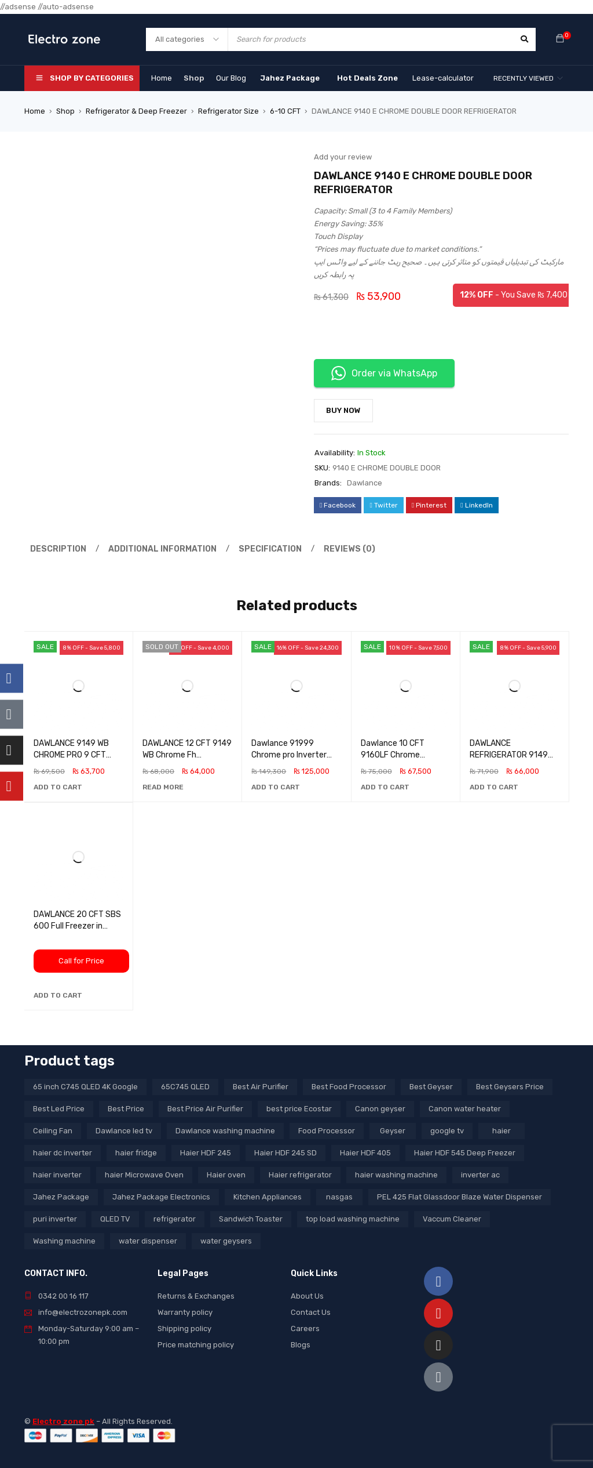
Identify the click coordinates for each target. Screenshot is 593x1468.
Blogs (300, 1344)
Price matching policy (196, 1344)
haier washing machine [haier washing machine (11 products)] (396, 1174)
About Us (307, 1296)
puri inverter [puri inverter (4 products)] (55, 1219)
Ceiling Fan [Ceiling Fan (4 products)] (52, 1130)
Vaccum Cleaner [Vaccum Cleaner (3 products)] (452, 1219)
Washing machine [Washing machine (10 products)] (64, 1241)
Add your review (343, 157)
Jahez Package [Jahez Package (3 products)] (61, 1196)
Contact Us (311, 1312)
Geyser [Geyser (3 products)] (392, 1130)
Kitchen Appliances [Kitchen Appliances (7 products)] (267, 1196)
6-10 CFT (285, 111)
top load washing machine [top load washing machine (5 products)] (353, 1219)
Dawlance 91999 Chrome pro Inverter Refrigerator (289, 754)
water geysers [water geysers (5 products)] (226, 1241)
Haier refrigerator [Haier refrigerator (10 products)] (300, 1174)
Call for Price (81, 960)
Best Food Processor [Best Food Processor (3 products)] (349, 1086)
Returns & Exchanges (196, 1296)
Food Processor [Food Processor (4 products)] (326, 1130)
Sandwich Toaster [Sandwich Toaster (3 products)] (251, 1219)
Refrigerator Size (228, 111)
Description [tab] (56, 549)
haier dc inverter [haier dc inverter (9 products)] (62, 1152)
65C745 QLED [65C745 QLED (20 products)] (185, 1086)
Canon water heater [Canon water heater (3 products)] (465, 1108)
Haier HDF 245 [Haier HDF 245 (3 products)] (205, 1152)
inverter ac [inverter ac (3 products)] (480, 1174)
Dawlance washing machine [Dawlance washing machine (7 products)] (225, 1130)
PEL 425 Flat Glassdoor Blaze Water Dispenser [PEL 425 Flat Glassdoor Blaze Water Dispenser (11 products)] (459, 1196)
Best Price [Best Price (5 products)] (126, 1108)
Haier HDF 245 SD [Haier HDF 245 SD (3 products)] (285, 1152)
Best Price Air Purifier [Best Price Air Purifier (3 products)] (205, 1108)
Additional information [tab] (155, 549)
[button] (58, 787)
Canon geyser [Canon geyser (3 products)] (380, 1108)
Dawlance (364, 483)
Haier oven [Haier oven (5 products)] (226, 1174)
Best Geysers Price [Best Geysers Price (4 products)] (510, 1086)
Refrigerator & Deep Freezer (136, 111)
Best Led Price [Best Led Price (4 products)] (59, 1108)
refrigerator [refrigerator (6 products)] (174, 1219)
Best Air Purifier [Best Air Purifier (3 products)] (260, 1086)
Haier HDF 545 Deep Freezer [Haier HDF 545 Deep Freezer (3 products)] (464, 1152)
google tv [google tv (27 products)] (447, 1130)
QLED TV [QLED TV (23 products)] (115, 1219)
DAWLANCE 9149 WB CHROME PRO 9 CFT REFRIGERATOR (71, 754)
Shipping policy (184, 1328)
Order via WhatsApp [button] (384, 373)
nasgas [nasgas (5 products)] (339, 1196)
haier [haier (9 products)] (501, 1130)
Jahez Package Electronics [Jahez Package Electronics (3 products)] (161, 1196)
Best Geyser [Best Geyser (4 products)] (431, 1086)
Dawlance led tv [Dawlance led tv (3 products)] (124, 1130)
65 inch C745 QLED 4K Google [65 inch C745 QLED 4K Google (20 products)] (85, 1086)
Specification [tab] (257, 549)
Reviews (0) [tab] (332, 549)
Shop (65, 111)
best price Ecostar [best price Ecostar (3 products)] (299, 1108)
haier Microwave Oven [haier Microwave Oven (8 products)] (144, 1174)
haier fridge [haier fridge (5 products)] (136, 1152)
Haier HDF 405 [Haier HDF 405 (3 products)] (365, 1152)
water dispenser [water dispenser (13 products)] (148, 1241)
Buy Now (343, 410)
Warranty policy (185, 1312)
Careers (305, 1328)
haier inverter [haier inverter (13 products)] (57, 1174)
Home (34, 111)
